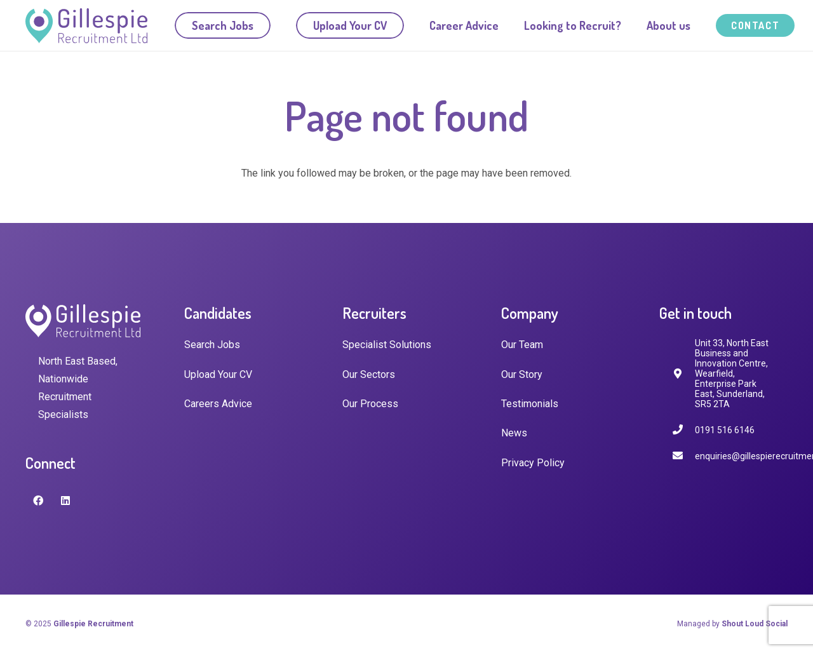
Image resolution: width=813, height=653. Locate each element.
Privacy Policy (533, 463)
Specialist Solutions (386, 345)
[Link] (86, 25)
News (514, 433)
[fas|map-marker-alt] (683, 373)
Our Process (370, 404)
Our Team (522, 345)
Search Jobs (212, 345)
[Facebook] (38, 500)
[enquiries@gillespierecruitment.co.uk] (683, 455)
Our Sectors (368, 374)
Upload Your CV (218, 374)
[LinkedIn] (65, 500)
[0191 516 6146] (683, 429)
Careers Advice (218, 404)
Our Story (521, 374)
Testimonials (529, 404)
